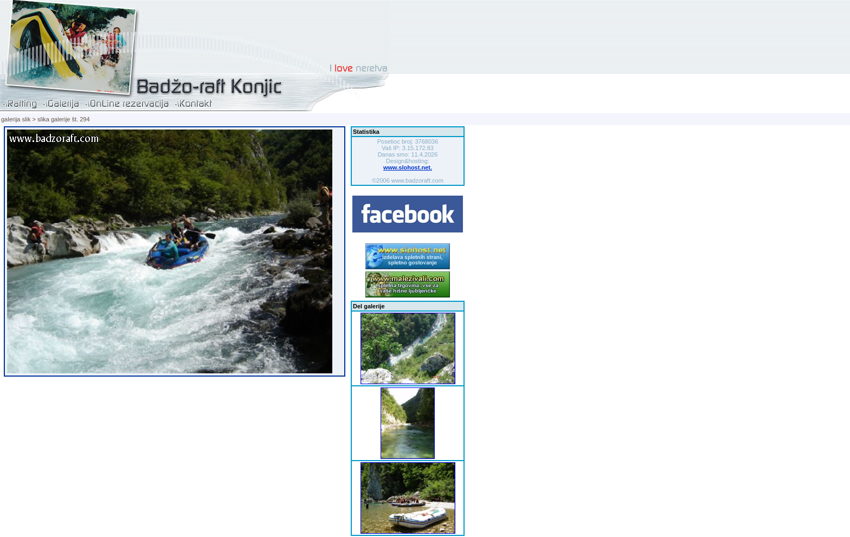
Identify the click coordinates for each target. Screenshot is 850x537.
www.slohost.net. (407, 167)
